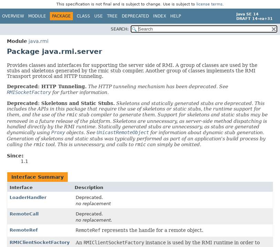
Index (159, 16)
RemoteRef (24, 230)
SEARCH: (120, 29)
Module (37, 16)
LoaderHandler (28, 197)
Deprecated (135, 16)
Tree (112, 16)
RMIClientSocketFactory (39, 242)
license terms (209, 4)
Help (175, 16)
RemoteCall (24, 213)
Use (98, 16)
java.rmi (39, 41)
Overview (13, 16)
